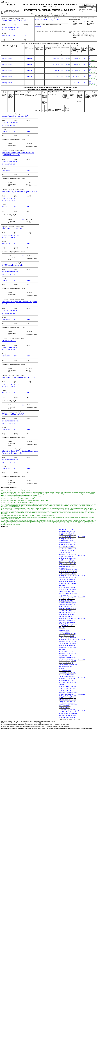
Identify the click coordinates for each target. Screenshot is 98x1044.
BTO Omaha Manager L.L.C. (13, 414)
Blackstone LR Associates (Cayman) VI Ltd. (19, 377)
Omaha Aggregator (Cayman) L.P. (15, 20)
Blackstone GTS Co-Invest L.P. (14, 228)
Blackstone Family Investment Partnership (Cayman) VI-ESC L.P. (18, 154)
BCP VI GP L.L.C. (9, 341)
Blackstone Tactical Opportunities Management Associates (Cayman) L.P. (20, 452)
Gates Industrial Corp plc (44, 19)
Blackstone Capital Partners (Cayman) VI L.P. (19, 191)
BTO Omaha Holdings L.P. (12, 265)
